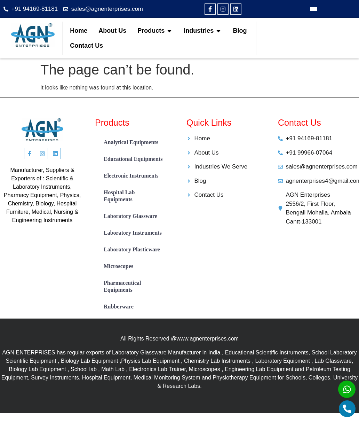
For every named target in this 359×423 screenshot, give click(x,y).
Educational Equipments (133, 159)
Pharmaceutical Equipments (122, 286)
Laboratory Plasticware (132, 249)
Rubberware (119, 307)
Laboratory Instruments (133, 233)
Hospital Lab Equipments (119, 195)
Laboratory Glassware (130, 216)
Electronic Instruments (131, 176)
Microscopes (118, 266)
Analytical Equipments (131, 142)
